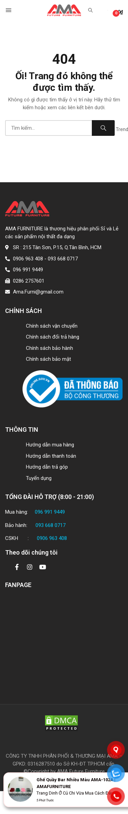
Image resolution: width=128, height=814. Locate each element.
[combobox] (48, 128)
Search (103, 128)
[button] (9, 10)
